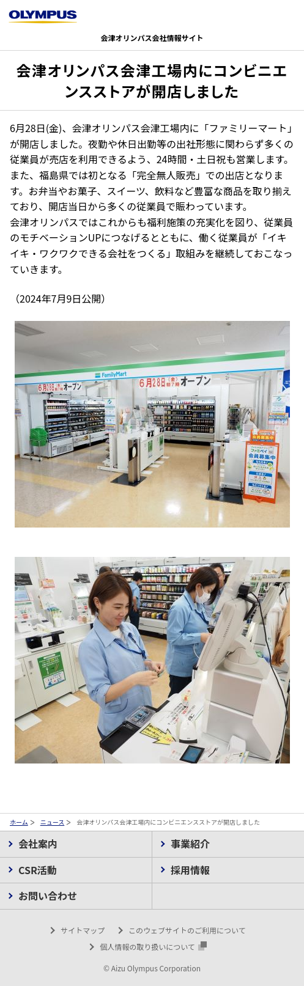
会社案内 (37, 843)
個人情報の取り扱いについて (153, 946)
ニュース (52, 821)
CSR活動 (37, 870)
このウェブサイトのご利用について (187, 930)
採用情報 (190, 870)
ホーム (19, 821)
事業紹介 (190, 843)
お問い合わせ (47, 895)
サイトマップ (83, 930)
